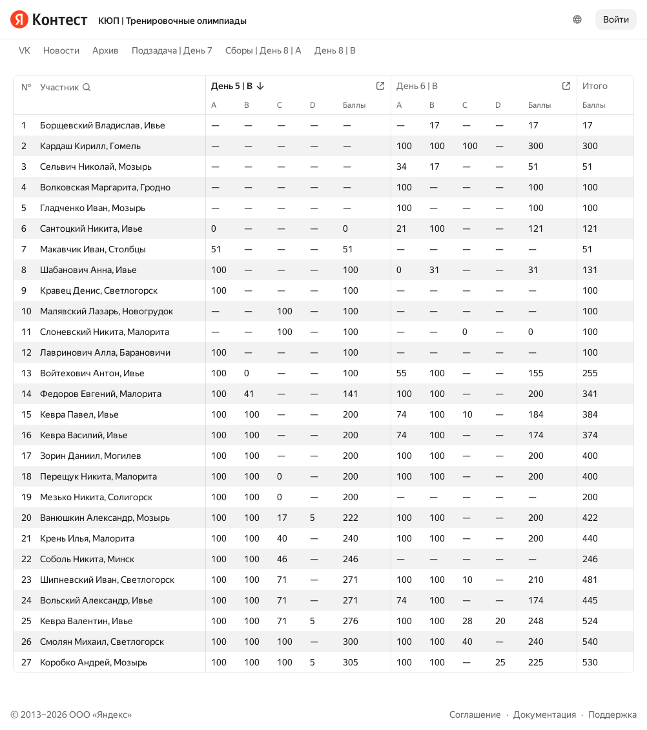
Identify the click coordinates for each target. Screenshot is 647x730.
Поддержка (612, 714)
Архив (105, 50)
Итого (601, 85)
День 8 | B (335, 50)
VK (24, 50)
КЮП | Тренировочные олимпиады (172, 20)
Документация (544, 714)
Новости (61, 50)
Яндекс (112, 714)
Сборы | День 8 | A (263, 50)
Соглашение (475, 714)
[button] (66, 87)
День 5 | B (238, 85)
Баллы (360, 105)
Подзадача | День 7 (172, 50)
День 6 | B (423, 85)
